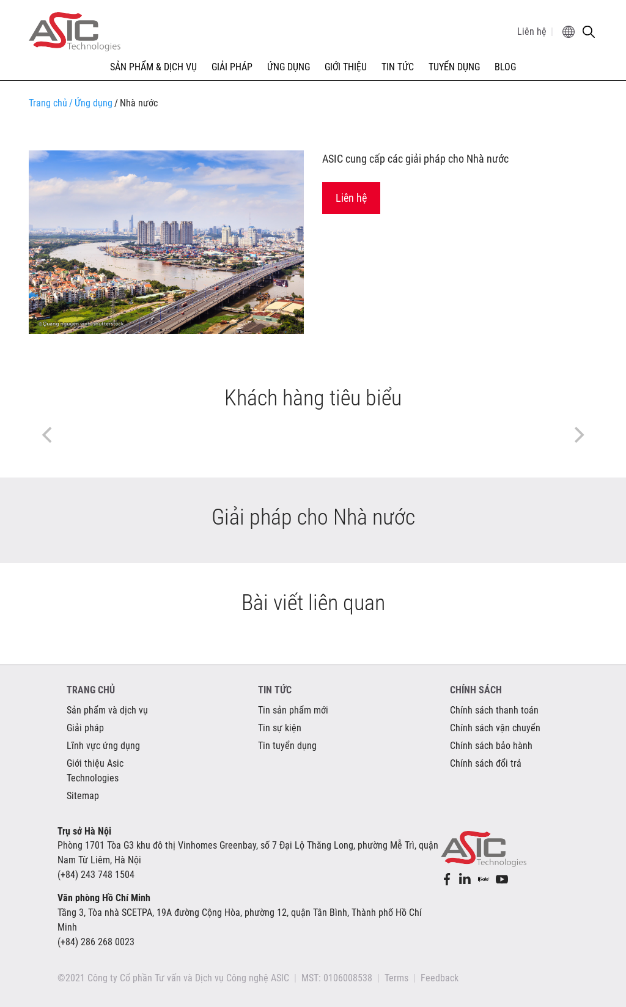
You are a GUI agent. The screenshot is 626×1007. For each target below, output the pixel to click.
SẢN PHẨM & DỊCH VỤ (153, 67)
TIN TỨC (397, 67)
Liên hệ (532, 31)
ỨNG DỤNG (288, 67)
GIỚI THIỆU (346, 67)
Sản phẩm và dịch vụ (107, 710)
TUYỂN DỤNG (454, 67)
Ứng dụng (90, 103)
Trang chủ (48, 103)
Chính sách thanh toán (494, 710)
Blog (505, 67)
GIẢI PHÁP (232, 67)
